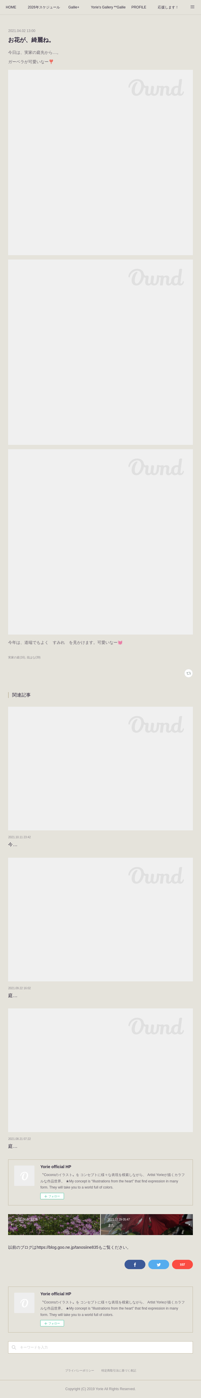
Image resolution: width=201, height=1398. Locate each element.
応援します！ (168, 7)
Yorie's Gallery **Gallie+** (108, 7)
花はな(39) (34, 657)
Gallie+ (73, 7)
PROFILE (138, 7)
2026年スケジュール (44, 7)
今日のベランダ (24, 844)
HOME (11, 7)
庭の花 (15, 1146)
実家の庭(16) (16, 657)
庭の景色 (17, 995)
